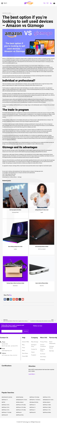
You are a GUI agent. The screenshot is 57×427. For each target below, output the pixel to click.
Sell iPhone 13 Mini (47, 404)
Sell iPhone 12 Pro (5, 409)
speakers (21, 68)
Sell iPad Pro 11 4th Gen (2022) (35, 399)
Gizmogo (40, 75)
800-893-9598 (5, 344)
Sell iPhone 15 (5, 399)
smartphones (29, 154)
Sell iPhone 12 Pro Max (21, 409)
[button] (51, 3)
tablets (37, 154)
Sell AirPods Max (19, 397)
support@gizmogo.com (7, 350)
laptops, (41, 154)
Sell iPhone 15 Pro (46, 397)
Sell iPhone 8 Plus (19, 415)
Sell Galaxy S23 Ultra (34, 402)
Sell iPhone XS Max (47, 412)
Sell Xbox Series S (19, 402)
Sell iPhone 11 (32, 409)
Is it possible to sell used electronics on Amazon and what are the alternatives (18, 172)
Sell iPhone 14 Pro (5, 404)
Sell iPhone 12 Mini (47, 407)
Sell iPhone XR (5, 415)
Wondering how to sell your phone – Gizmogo (11, 177)
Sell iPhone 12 (32, 407)
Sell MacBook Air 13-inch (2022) (48, 399)
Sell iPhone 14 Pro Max (21, 404)
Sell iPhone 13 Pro (5, 407)
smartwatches (46, 154)
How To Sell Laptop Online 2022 (9, 174)
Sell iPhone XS (32, 412)
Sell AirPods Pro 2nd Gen (7, 397)
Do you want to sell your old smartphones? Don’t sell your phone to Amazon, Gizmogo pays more (22, 171)
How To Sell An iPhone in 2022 (8, 175)
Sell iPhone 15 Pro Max (34, 397)
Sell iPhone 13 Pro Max (21, 407)
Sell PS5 (3, 402)
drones (51, 154)
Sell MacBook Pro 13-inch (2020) (22, 399)
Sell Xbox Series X (46, 402)
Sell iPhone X (19, 412)
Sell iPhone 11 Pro (46, 409)
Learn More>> (32, 374)
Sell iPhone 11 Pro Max (6, 412)
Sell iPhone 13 (32, 404)
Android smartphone (25, 142)
